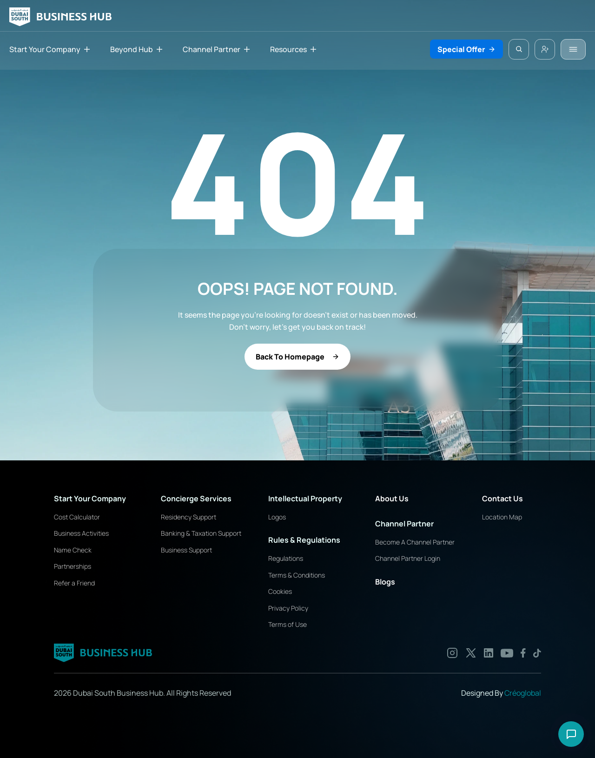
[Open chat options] (571, 734)
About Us (392, 498)
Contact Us (502, 498)
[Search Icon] (518, 49)
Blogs (385, 582)
